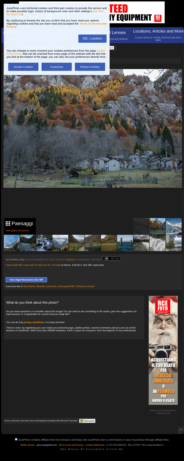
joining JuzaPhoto (34, 322)
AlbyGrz (70, 259)
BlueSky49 (29, 286)
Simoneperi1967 (66, 286)
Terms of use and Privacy (71, 445)
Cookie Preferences (94, 445)
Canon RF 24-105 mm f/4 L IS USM (42, 265)
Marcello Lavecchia (46, 286)
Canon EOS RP (14, 265)
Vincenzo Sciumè (85, 286)
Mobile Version (27, 445)
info (168, 413)
